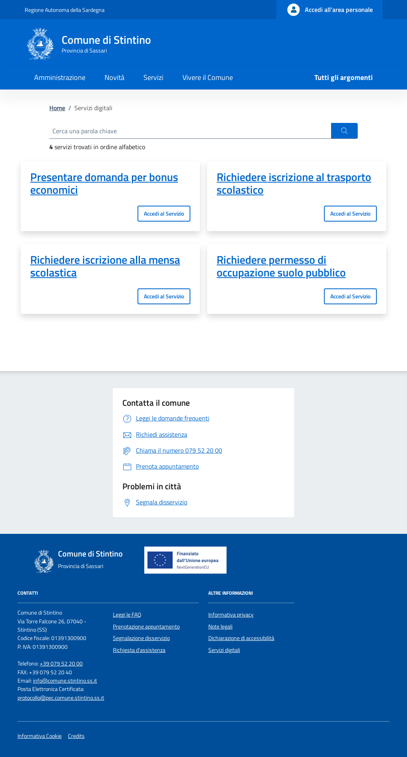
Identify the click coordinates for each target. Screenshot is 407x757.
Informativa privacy (231, 614)
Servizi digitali (224, 650)
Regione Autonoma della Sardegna (65, 10)
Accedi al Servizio (164, 213)
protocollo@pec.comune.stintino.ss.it (60, 697)
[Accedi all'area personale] (329, 9)
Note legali (220, 626)
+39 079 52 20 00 (61, 663)
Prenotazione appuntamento (146, 626)
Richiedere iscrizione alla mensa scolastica (105, 266)
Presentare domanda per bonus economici (104, 183)
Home (57, 108)
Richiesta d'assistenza (139, 650)
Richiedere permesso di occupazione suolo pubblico (281, 266)
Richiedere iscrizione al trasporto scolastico (294, 183)
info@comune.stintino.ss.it (65, 680)
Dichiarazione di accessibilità (241, 638)
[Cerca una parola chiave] (190, 131)
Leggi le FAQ (127, 614)
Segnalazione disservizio (141, 638)
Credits (76, 736)
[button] (344, 131)
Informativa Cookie (39, 736)
